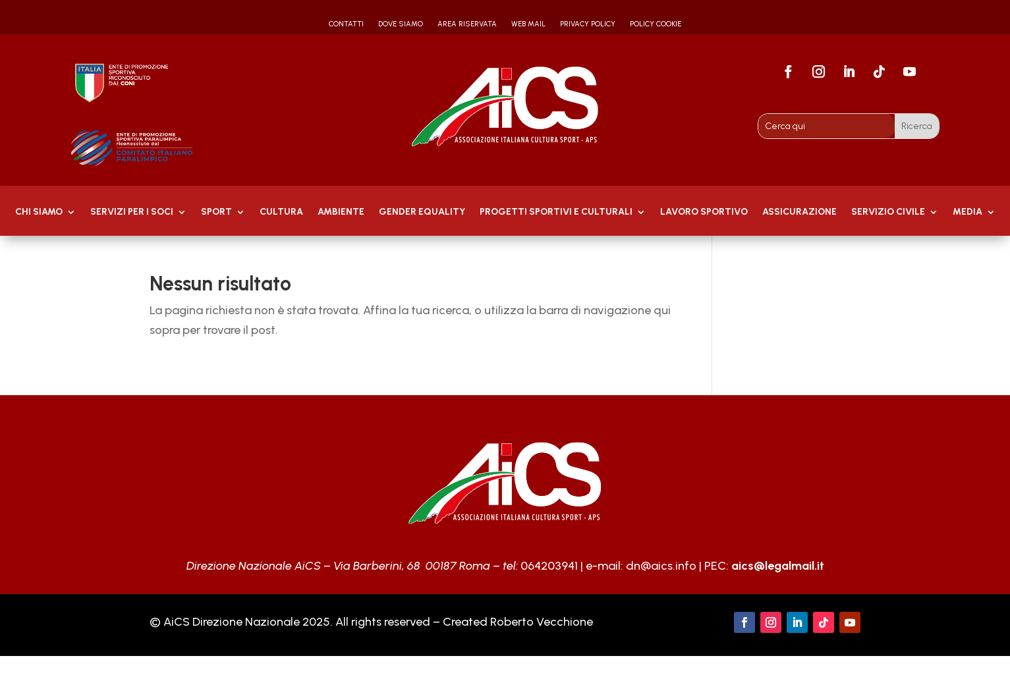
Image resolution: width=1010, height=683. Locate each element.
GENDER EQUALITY (422, 212)
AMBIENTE (341, 212)
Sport (216, 212)
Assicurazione (799, 212)
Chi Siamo (39, 212)
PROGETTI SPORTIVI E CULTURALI (556, 212)
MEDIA (967, 212)
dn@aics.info (661, 566)
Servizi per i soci (131, 212)
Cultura (281, 212)
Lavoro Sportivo (704, 212)
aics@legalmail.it (777, 566)
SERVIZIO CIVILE (888, 212)
